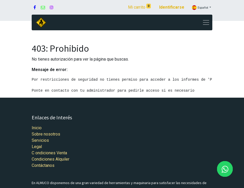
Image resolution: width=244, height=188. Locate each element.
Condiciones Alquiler (50, 159)
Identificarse (171, 7)
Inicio (37, 127)
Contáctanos (43, 165)
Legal (37, 146)
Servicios (40, 140)
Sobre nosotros (46, 134)
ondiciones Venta (51, 152)
